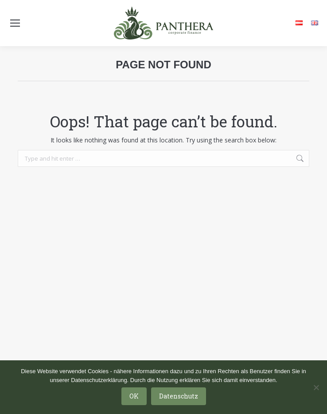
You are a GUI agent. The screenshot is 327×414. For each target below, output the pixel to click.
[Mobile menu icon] (15, 23)
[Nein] (315, 387)
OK (134, 396)
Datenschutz (178, 396)
